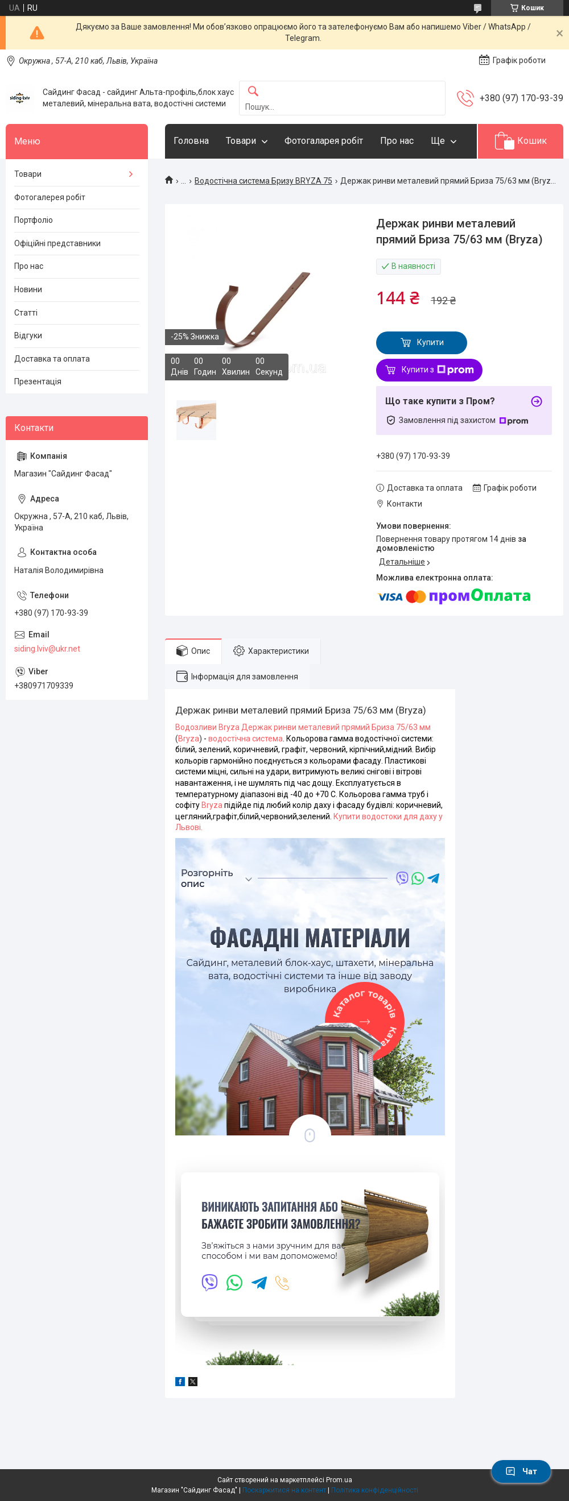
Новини (28, 289)
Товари (241, 140)
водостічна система (245, 738)
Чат (521, 1471)
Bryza (188, 738)
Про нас (397, 140)
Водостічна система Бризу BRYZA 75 (263, 180)
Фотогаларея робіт (323, 140)
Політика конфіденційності (374, 1490)
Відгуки (28, 335)
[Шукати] (253, 92)
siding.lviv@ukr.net (47, 648)
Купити (430, 342)
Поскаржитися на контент (284, 1490)
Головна (191, 140)
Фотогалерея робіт (49, 197)
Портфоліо (33, 220)
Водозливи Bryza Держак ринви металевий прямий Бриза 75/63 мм (303, 727)
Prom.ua (339, 1480)
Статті (26, 312)
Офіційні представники (57, 243)
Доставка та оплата (52, 358)
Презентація (37, 381)
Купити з (438, 370)
